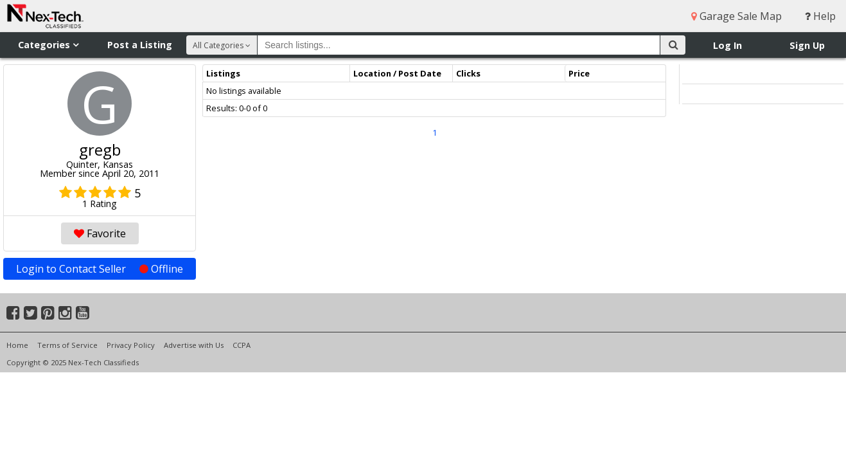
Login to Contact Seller (99, 269)
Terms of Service (67, 345)
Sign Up (807, 45)
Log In (727, 45)
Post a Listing (139, 45)
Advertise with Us (194, 345)
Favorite (100, 233)
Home (17, 345)
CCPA (242, 345)
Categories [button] (48, 45)
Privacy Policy (131, 345)
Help (820, 16)
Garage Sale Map (736, 16)
